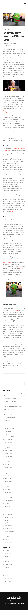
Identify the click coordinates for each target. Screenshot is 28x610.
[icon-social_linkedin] (17, 600)
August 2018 (8, 459)
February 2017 (8, 478)
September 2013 (9, 531)
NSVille (6, 575)
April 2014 (7, 523)
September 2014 (9, 517)
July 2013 (7, 537)
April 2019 (7, 448)
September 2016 (9, 484)
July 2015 (7, 503)
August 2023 (8, 431)
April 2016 (7, 489)
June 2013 (7, 539)
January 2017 (8, 481)
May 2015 (7, 506)
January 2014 (8, 525)
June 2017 (7, 475)
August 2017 (8, 473)
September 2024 (9, 428)
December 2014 (9, 512)
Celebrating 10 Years (10, 398)
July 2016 (7, 487)
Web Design (8, 581)
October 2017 (8, 470)
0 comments (7, 45)
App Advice (8, 553)
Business (7, 559)
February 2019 (8, 450)
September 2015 (9, 500)
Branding (7, 556)
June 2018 (7, 462)
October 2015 (8, 498)
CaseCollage (8, 564)
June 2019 (7, 445)
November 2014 (9, 514)
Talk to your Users (9, 415)
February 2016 (8, 495)
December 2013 (9, 528)
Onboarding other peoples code (13, 406)
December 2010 (9, 542)
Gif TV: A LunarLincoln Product (12, 404)
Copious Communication (11, 401)
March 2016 (8, 492)
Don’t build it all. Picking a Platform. (13, 412)
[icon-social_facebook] (14, 600)
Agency (7, 550)
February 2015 (8, 509)
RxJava (21, 268)
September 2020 (9, 436)
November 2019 (9, 439)
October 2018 (8, 456)
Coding (7, 567)
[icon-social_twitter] (11, 600)
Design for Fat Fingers (10, 417)
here (11, 212)
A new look (7, 420)
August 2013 (8, 534)
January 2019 (8, 453)
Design (6, 570)
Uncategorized (9, 578)
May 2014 (7, 520)
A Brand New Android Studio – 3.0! (15, 36)
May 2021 (7, 434)
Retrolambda (7, 262)
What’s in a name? (9, 409)
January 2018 (8, 467)
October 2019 (8, 442)
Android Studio (14, 310)
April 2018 (7, 464)
